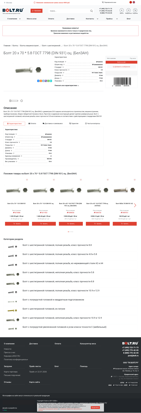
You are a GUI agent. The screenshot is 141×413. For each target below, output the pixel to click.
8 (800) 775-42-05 (106, 13)
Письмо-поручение (12, 376)
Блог (129, 19)
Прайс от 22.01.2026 (38, 372)
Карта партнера (10, 372)
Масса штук (32, 19)
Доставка (70, 19)
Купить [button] (17, 224)
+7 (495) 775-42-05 (105, 11)
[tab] (14, 123)
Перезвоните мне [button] (109, 2)
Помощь (83, 367)
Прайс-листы (35, 367)
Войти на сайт (121, 62)
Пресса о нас (9, 353)
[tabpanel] (53, 146)
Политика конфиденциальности (16, 360)
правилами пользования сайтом (48, 409)
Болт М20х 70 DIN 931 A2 (124, 203)
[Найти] (91, 11)
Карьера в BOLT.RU (12, 356)
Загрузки (8, 367)
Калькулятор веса (88, 344)
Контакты (90, 19)
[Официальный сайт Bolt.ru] (13, 10)
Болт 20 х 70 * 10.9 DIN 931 (17, 203)
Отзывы (7, 382)
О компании (12, 19)
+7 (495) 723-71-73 (105, 9)
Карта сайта (34, 382)
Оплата (51, 19)
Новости (7, 349)
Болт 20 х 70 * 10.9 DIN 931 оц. (43, 203)
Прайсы (109, 19)
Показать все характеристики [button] (67, 85)
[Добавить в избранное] (121, 66)
